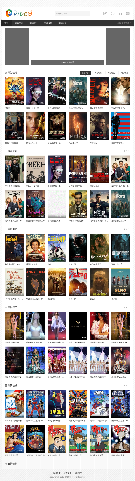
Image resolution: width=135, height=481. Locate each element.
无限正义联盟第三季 (98, 421)
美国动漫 (62, 23)
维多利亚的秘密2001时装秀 (101, 342)
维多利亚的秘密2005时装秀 (59, 377)
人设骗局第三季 (75, 186)
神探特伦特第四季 (76, 221)
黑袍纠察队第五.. (76, 108)
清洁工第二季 (31, 143)
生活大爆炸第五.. (55, 108)
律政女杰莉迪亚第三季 (35, 221)
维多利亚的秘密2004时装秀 (80, 377)
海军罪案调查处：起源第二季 (102, 221)
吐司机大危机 (31, 264)
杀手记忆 (93, 143)
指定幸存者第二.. (118, 143)
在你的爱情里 (95, 264)
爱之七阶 (72, 299)
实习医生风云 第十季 (120, 186)
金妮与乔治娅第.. (12, 143)
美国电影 (33, 23)
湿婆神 (8, 108)
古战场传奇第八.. (118, 108)
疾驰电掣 (51, 299)
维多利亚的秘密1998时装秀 (37, 342)
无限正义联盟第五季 (77, 421)
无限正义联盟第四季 (34, 421)
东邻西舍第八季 (54, 221)
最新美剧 (19, 23)
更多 (127, 151)
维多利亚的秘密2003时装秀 (101, 377)
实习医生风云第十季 (13, 221)
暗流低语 (72, 264)
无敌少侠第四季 (54, 421)
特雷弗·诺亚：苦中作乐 (14, 264)
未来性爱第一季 (32, 108)
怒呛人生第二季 (32, 186)
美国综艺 (48, 23)
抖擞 (49, 264)
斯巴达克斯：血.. (55, 143)
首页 (6, 23)
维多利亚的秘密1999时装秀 (59, 342)
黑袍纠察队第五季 (118, 221)
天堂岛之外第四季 (12, 186)
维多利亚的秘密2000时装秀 (16, 342)
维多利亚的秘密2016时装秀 (37, 377)
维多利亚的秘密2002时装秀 (122, 342)
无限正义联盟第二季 (119, 421)
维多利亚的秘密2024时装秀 (80, 342)
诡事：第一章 (116, 264)
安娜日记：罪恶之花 (34, 299)
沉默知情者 (94, 186)
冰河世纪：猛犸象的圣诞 (15, 421)
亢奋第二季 (73, 143)
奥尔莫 (114, 299)
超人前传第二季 (96, 108)
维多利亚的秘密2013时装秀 (122, 377)
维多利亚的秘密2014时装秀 (16, 377)
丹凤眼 (93, 299)
